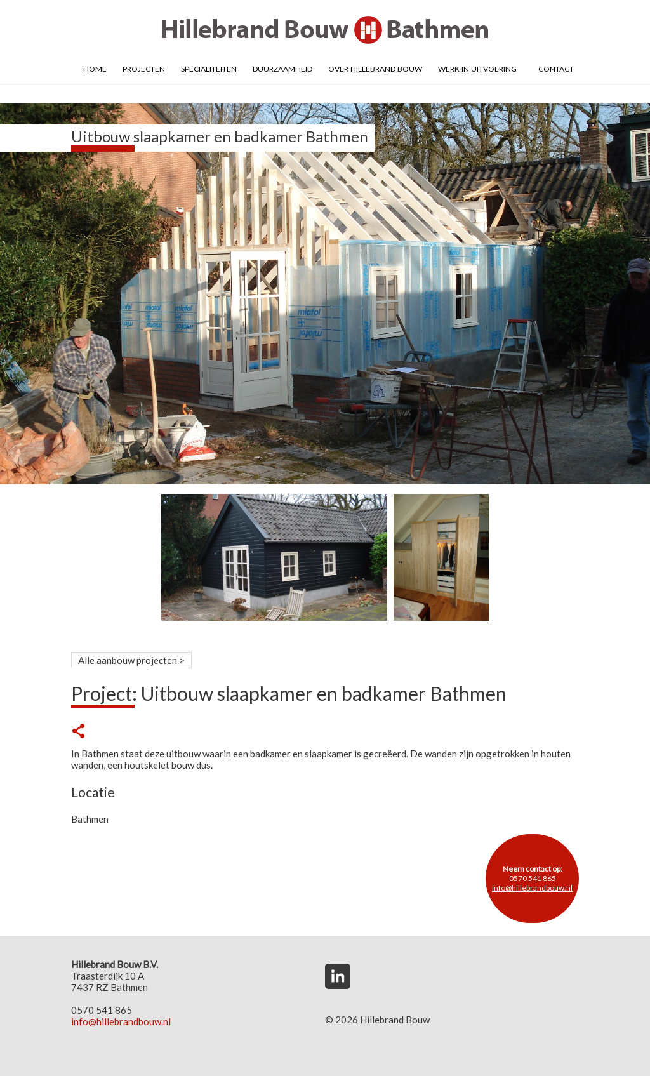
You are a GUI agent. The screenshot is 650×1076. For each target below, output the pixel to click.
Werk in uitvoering (477, 68)
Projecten (144, 68)
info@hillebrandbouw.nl (532, 888)
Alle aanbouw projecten (127, 660)
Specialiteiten (209, 68)
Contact (556, 68)
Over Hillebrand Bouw (375, 68)
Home (95, 68)
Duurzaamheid (282, 68)
